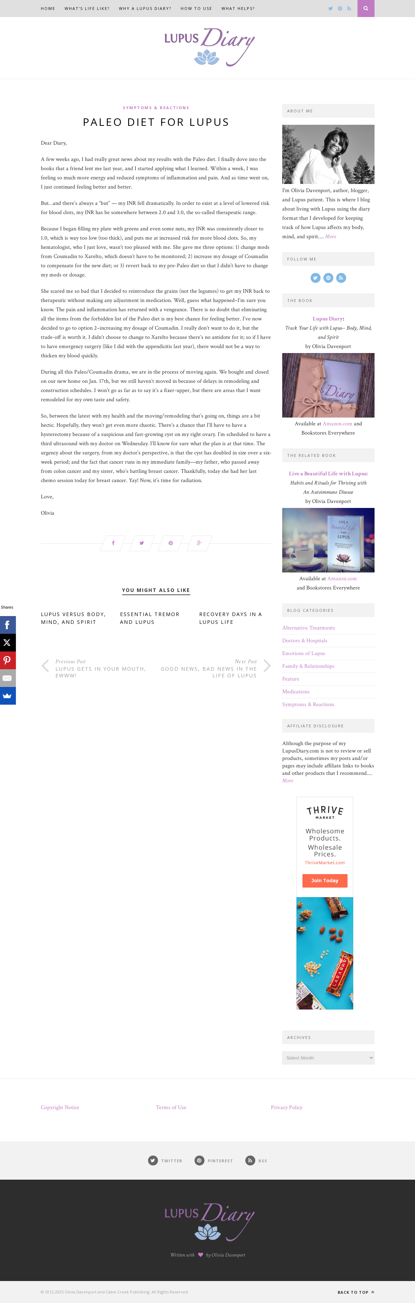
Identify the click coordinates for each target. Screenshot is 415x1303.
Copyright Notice (60, 1107)
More (330, 236)
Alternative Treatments (308, 628)
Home (48, 8)
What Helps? (238, 8)
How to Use (196, 8)
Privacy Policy (286, 1107)
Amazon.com (338, 423)
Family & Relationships (308, 666)
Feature (290, 679)
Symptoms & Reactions (156, 107)
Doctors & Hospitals (304, 640)
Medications (296, 691)
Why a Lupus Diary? (145, 8)
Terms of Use (171, 1107)
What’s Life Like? (87, 8)
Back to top (356, 1292)
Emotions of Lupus (303, 653)
